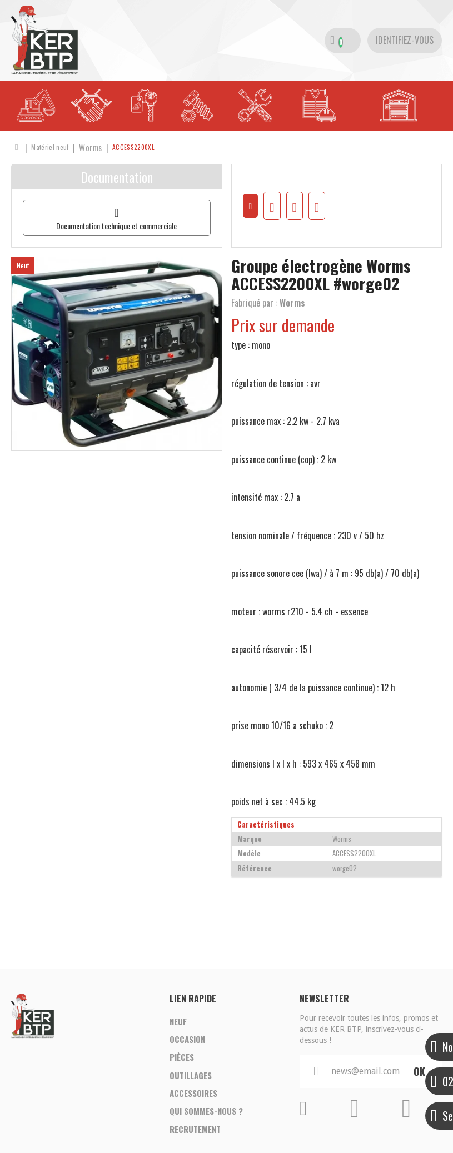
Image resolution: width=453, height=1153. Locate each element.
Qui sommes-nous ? (206, 1128)
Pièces (182, 1065)
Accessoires (193, 1107)
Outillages (191, 1086)
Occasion (187, 1044)
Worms (292, 302)
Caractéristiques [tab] (266, 824)
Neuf (178, 1023)
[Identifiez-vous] (404, 40)
